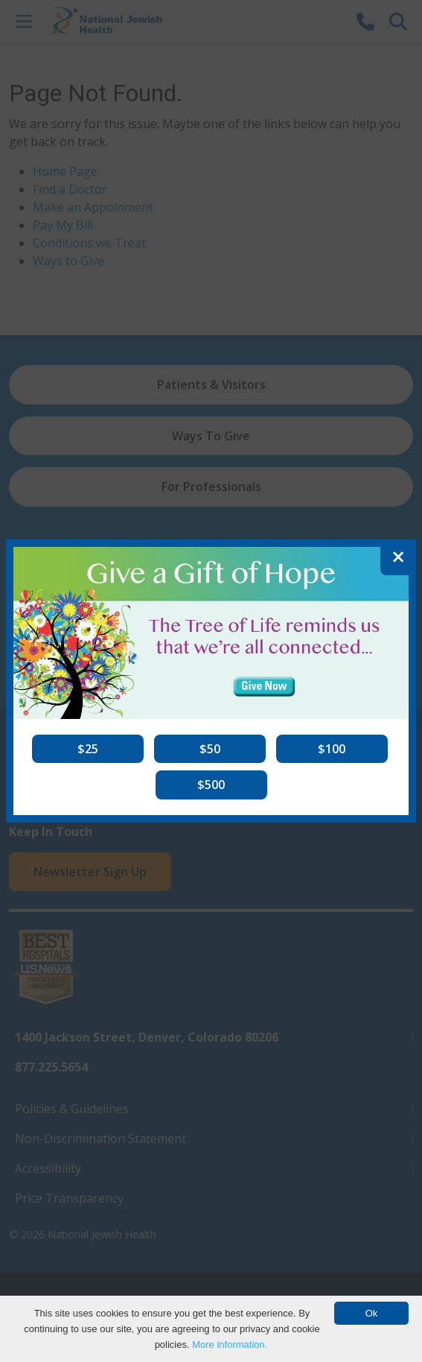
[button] (88, 749)
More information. (229, 1344)
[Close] (398, 557)
